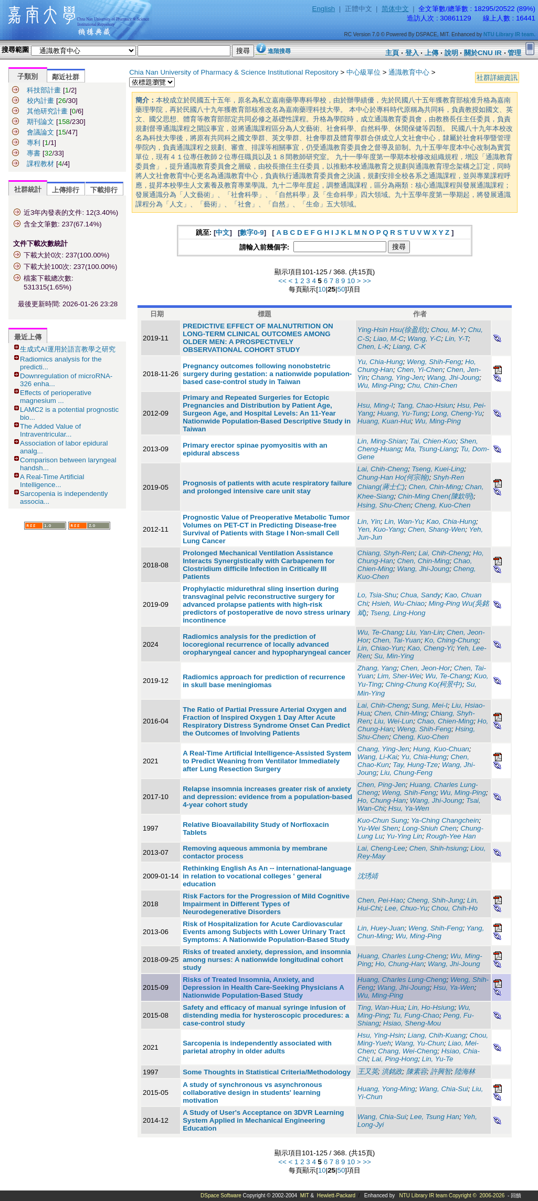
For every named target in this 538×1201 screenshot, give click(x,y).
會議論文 (40, 132)
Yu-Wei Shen (377, 828)
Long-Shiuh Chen (429, 828)
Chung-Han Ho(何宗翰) (393, 477)
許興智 (440, 1071)
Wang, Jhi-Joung (453, 377)
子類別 (27, 76)
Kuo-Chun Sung (382, 820)
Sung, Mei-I (430, 705)
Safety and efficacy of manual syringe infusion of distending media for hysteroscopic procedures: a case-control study (266, 1015)
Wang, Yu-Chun (419, 1043)
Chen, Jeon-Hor (425, 668)
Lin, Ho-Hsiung (431, 1007)
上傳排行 (65, 190)
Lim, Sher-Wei (399, 676)
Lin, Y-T (456, 339)
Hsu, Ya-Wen (408, 808)
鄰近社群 (65, 77)
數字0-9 (251, 232)
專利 (33, 143)
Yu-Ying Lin (404, 836)
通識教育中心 (408, 72)
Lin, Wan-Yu (403, 521)
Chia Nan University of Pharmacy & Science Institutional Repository (234, 72)
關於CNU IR (483, 53)
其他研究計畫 (47, 111)
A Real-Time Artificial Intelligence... (52, 481)
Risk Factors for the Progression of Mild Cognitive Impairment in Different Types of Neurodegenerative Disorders (266, 904)
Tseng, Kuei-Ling (438, 469)
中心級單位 (363, 72)
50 (341, 289)
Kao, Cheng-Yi (429, 648)
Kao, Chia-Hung (451, 521)
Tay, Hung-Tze (415, 765)
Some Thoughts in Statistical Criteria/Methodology (267, 1072)
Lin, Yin (369, 521)
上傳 (431, 53)
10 (351, 281)
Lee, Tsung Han (434, 1117)
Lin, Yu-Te (437, 1059)
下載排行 (104, 190)
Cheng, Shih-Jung (435, 900)
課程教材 (40, 164)
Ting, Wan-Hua (380, 1007)
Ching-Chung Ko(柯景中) (423, 684)
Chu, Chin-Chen (432, 385)
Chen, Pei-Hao (380, 900)
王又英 (367, 1071)
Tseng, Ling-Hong (398, 613)
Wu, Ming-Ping (380, 385)
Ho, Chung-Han (381, 800)
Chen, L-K (373, 346)
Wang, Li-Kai (377, 757)
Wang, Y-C (424, 339)
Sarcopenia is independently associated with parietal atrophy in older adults (257, 1047)
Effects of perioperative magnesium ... (55, 397)
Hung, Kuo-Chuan (441, 749)
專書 (33, 153)
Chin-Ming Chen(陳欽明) (435, 496)
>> (367, 281)
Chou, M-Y (447, 330)
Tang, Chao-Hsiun (425, 405)
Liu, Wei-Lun (394, 721)
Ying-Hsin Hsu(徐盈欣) (392, 330)
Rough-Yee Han (451, 836)
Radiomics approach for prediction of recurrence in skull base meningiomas (264, 681)
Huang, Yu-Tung (402, 413)
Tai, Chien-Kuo (433, 441)
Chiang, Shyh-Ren (386, 553)
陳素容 (416, 1071)
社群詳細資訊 (497, 77)
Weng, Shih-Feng (434, 362)
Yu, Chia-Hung (380, 362)
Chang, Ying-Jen (397, 377)
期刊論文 (40, 122)
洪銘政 (392, 1071)
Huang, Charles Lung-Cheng (402, 956)
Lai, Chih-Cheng (382, 469)
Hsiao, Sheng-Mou (412, 1023)
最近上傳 (27, 337)
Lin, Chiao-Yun (380, 648)
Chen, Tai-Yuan (397, 640)
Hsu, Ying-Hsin (380, 1035)
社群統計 (27, 189)
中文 (222, 232)
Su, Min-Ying (394, 656)
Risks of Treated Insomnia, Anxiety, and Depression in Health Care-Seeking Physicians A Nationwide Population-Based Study (263, 987)
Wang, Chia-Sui (443, 1089)
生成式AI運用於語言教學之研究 (67, 349)
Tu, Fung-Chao (416, 1015)
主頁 (392, 53)
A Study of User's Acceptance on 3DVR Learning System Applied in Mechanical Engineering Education (263, 1120)
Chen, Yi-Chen (419, 370)
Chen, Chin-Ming (434, 487)
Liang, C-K (409, 346)
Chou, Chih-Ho (454, 908)
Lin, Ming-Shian (381, 441)
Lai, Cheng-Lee (381, 848)
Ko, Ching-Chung (451, 640)
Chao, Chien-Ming (445, 721)
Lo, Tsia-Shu (376, 595)
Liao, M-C (388, 339)
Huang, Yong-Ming (386, 1089)
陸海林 (465, 1071)
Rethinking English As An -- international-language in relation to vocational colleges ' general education (267, 876)
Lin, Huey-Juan (381, 928)
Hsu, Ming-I (375, 405)
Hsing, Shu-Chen (384, 505)
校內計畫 (40, 101)
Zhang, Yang (377, 668)
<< (282, 281)
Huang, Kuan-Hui (384, 421)
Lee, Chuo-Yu (406, 908)
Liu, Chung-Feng (406, 772)
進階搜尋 (279, 51)
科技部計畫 (44, 90)
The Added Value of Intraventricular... (50, 430)
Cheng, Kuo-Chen (443, 505)
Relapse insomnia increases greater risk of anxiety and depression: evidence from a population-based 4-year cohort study (267, 797)
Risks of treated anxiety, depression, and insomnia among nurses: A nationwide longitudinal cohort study (267, 959)
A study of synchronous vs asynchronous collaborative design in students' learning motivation (252, 1092)
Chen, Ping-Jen (381, 785)
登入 (412, 53)
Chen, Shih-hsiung (438, 848)
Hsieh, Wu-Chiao (398, 603)
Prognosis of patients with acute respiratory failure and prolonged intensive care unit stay (267, 487)
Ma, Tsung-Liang (431, 449)
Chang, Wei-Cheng (407, 1051)
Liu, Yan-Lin (424, 632)
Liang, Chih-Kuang (437, 1035)
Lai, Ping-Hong (395, 1059)
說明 (451, 53)
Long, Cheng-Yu (456, 413)
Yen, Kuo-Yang (380, 529)
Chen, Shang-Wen (436, 529)
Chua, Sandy (420, 595)
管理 (514, 53)
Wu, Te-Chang (379, 632)
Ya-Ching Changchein (445, 820)
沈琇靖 (367, 876)
